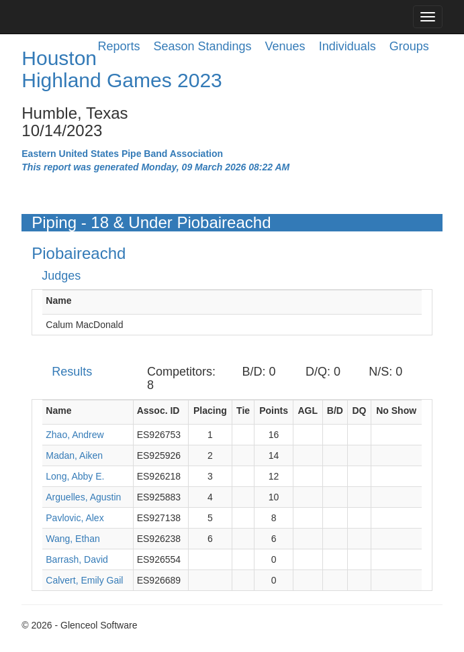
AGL (307, 410)
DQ (359, 410)
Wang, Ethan (72, 538)
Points (273, 410)
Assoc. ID (158, 410)
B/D (335, 410)
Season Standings (202, 46)
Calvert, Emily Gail (84, 580)
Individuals (347, 46)
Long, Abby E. (75, 476)
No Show (396, 410)
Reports (118, 46)
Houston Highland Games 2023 (121, 69)
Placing (210, 410)
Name (58, 300)
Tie (243, 410)
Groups (409, 46)
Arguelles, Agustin (83, 497)
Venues (285, 46)
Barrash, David (77, 559)
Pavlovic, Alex (74, 517)
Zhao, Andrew (74, 434)
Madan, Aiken (74, 455)
